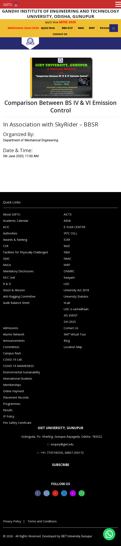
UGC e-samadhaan (76, 309)
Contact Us (60, 34)
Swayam (69, 277)
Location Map (73, 347)
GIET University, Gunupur (76, 536)
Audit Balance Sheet (16, 303)
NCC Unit (9, 277)
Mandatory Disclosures (18, 271)
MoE (67, 246)
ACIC (6, 227)
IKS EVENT (71, 315)
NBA (67, 252)
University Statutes (76, 296)
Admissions (10, 328)
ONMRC (69, 271)
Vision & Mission (14, 290)
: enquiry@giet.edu (60, 444)
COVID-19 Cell (12, 359)
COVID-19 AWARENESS (18, 366)
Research (106, 28)
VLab (67, 303)
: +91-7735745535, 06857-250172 (60, 453)
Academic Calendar (15, 221)
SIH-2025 (70, 322)
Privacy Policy (12, 521)
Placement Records (16, 397)
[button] (109, 534)
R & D (7, 284)
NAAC (81, 28)
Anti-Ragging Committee (19, 296)
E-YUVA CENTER (74, 227)
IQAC (6, 258)
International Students (17, 378)
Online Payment (13, 391)
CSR (5, 246)
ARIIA (67, 221)
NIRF (92, 28)
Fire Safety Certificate (17, 423)
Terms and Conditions (42, 521)
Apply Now (60, 22)
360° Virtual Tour (75, 334)
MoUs (7, 265)
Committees (11, 347)
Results (8, 410)
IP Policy (8, 416)
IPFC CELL (70, 233)
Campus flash (12, 353)
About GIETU (11, 214)
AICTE (68, 214)
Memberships (12, 385)
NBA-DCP (67, 28)
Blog (67, 341)
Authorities (10, 233)
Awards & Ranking (15, 240)
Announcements (14, 341)
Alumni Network (13, 334)
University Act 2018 (76, 290)
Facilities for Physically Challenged (25, 252)
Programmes (11, 404)
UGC (67, 284)
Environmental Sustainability (21, 372)
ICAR (67, 240)
